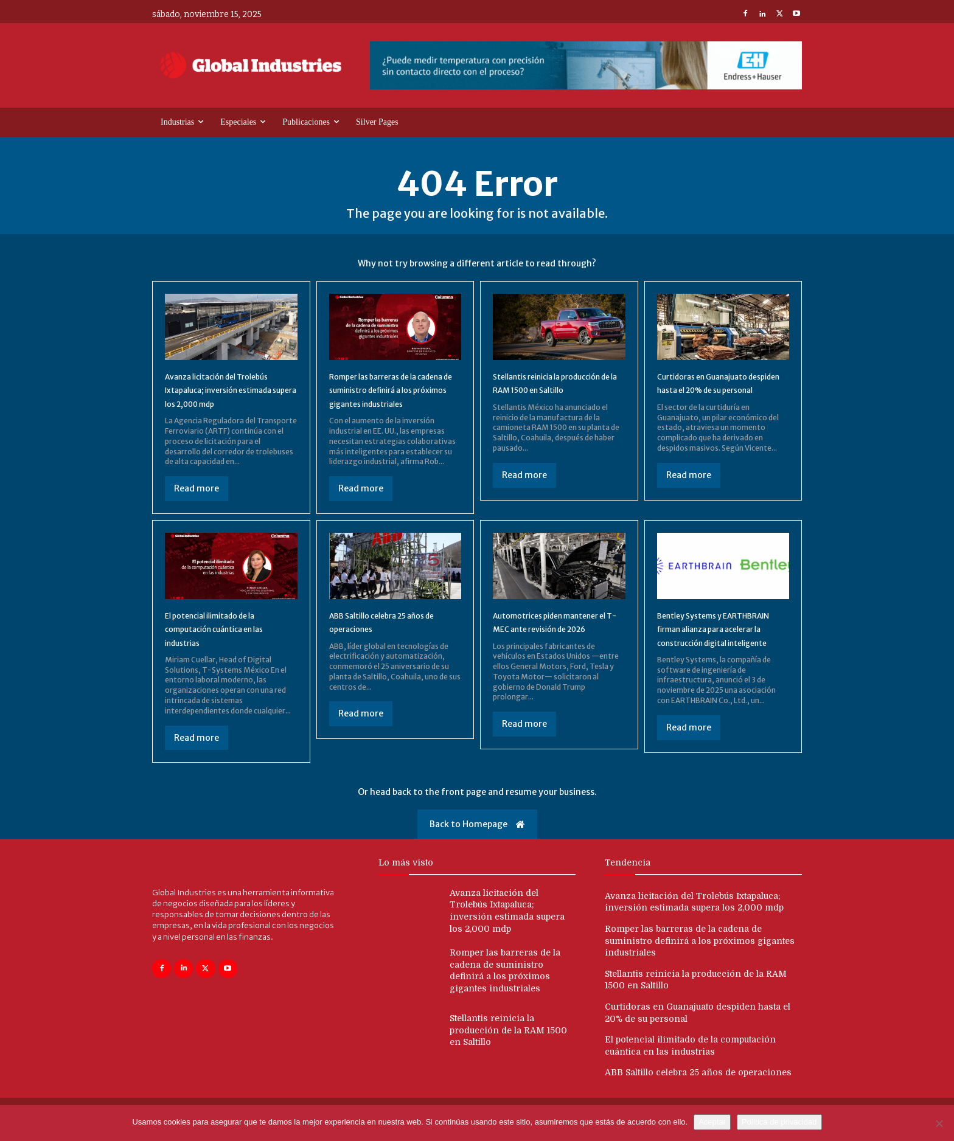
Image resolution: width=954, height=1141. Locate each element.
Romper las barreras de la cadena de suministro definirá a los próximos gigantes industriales (700, 960)
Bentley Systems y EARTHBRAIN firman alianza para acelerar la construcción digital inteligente (723, 651)
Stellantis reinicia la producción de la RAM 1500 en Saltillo (554, 392)
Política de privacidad (779, 1121)
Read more (196, 504)
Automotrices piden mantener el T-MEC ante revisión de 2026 (548, 645)
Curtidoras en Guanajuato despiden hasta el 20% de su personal (722, 392)
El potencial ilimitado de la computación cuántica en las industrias (228, 645)
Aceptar (712, 1121)
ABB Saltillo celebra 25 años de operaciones (698, 1092)
